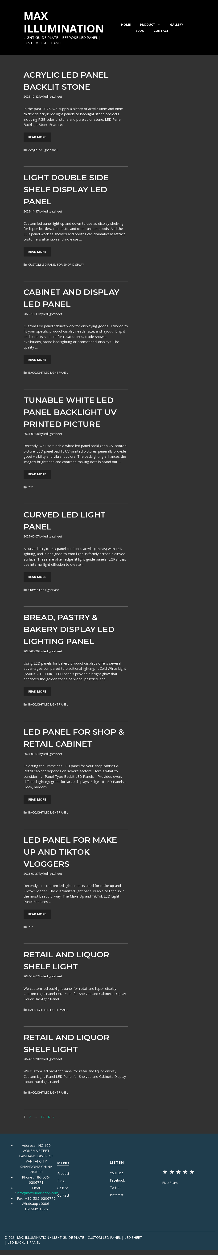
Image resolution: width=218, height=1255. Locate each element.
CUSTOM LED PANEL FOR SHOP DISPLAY (56, 264)
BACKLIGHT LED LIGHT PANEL (48, 372)
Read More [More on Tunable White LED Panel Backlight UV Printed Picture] (37, 474)
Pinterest (116, 1195)
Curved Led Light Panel (44, 590)
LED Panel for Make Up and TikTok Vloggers (70, 852)
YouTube (116, 1173)
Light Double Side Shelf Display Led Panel (66, 189)
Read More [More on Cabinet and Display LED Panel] (37, 359)
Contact (161, 30)
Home (126, 24)
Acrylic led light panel (43, 150)
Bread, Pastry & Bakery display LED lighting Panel (69, 629)
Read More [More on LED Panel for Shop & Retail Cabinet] (37, 799)
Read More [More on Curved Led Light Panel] (37, 577)
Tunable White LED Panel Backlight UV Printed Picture (70, 412)
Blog (140, 30)
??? (30, 487)
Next (54, 1116)
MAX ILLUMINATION (64, 22)
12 (43, 1116)
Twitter (115, 1187)
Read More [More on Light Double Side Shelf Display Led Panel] (37, 251)
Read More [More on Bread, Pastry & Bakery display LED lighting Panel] (37, 691)
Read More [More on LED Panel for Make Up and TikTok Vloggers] (37, 914)
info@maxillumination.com (37, 1193)
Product (152, 24)
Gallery (176, 24)
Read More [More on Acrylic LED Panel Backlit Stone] (37, 137)
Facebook (117, 1180)
